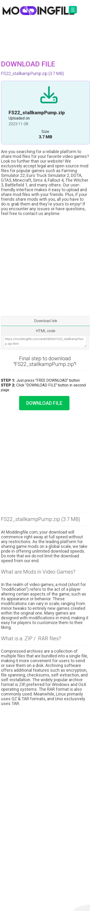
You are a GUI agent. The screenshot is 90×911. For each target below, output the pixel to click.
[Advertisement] (45, 266)
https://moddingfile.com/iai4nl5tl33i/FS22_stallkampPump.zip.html (45, 341)
